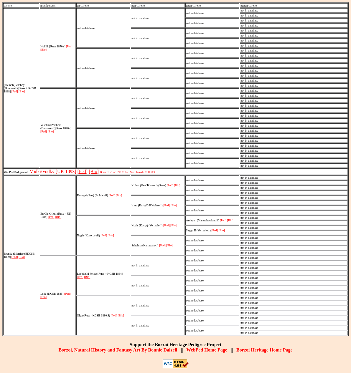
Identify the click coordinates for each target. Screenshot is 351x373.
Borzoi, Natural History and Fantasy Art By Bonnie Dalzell (117, 349)
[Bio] (22, 91)
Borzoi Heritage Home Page (264, 349)
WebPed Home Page (206, 349)
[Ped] (14, 91)
